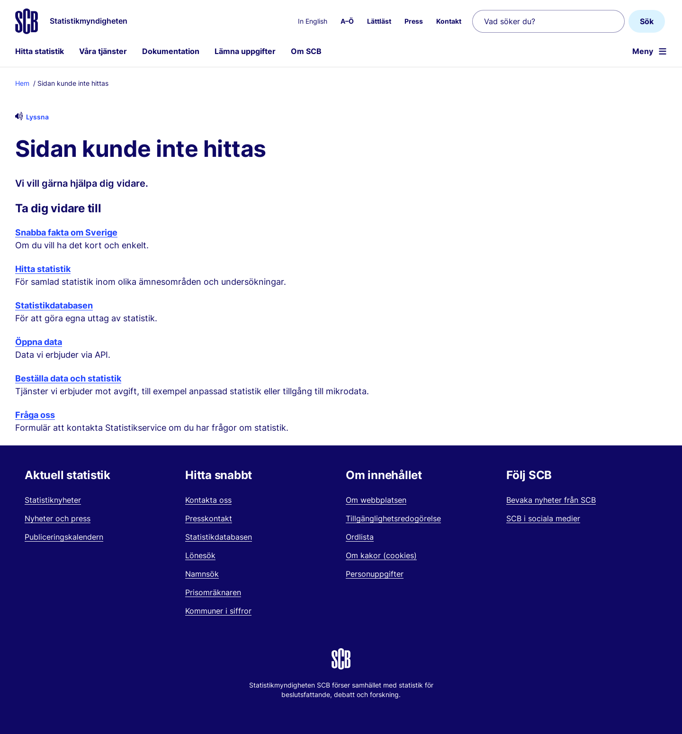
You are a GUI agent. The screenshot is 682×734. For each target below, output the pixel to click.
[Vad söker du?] (548, 21)
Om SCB (306, 51)
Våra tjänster (103, 51)
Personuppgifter (375, 574)
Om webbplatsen (376, 500)
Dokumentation (170, 51)
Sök (647, 21)
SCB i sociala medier (543, 518)
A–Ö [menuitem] (347, 21)
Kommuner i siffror (218, 611)
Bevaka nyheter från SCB (551, 500)
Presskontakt (208, 518)
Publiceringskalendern (64, 537)
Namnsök (202, 574)
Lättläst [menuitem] (379, 21)
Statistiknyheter (53, 500)
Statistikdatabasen (54, 305)
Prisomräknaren (213, 592)
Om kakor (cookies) (381, 555)
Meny (642, 51)
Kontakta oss (208, 500)
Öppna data (38, 342)
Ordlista (360, 537)
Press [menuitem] (413, 21)
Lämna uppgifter (245, 51)
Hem (22, 83)
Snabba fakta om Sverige (66, 232)
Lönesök (200, 555)
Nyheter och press (57, 518)
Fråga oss (35, 415)
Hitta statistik (39, 51)
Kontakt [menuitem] (448, 21)
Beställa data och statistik (68, 378)
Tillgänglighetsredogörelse (393, 518)
